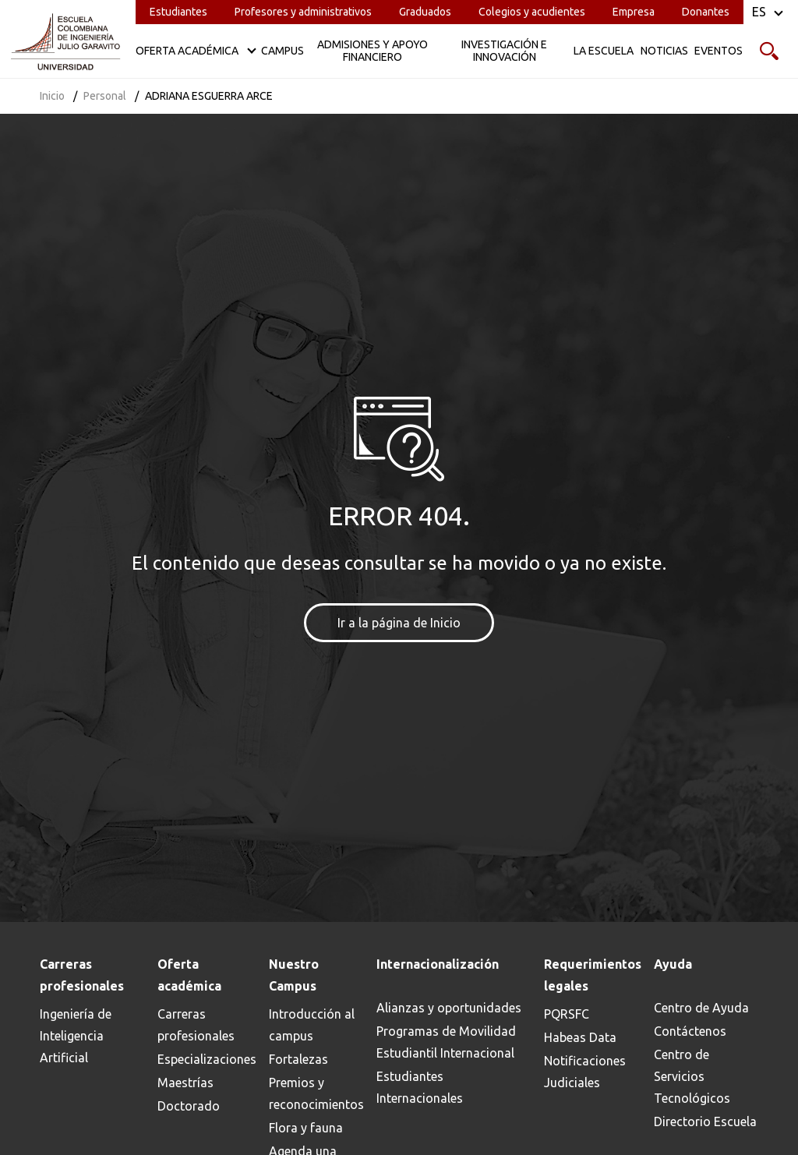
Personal (104, 96)
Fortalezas (298, 1059)
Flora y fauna (306, 1128)
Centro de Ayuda (701, 1008)
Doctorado (188, 1106)
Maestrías (185, 1083)
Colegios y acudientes (531, 11)
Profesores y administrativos (303, 11)
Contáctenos (690, 1031)
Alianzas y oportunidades (448, 1008)
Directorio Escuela (705, 1121)
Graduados (425, 11)
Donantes (705, 11)
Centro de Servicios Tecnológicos (692, 1076)
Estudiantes (178, 11)
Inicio (52, 96)
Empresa (634, 11)
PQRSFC (566, 1014)
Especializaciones (206, 1059)
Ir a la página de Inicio (399, 623)
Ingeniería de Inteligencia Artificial (75, 1036)
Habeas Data (580, 1037)
